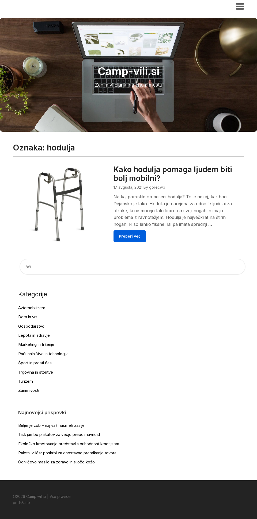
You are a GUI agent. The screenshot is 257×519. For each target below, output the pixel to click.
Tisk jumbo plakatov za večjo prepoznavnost (59, 434)
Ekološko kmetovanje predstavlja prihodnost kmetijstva (68, 443)
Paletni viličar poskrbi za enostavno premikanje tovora (67, 452)
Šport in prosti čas (35, 362)
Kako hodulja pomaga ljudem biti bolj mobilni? (173, 174)
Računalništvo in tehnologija (43, 353)
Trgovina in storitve (35, 372)
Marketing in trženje (36, 344)
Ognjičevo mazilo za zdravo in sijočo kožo (56, 461)
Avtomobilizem (31, 307)
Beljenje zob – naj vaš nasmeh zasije (51, 425)
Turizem (25, 381)
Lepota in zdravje (34, 335)
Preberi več (130, 236)
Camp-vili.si (29, 6)
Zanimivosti (28, 390)
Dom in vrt (27, 316)
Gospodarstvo (31, 326)
